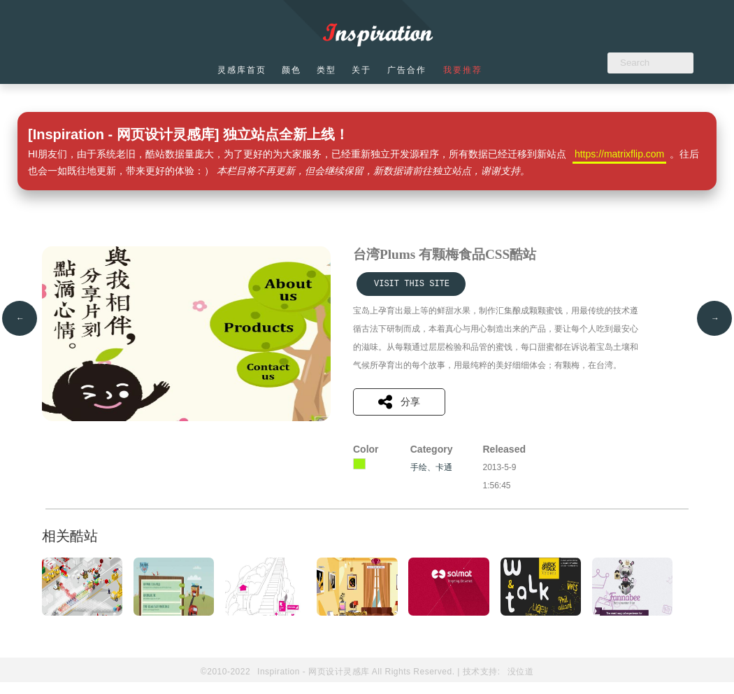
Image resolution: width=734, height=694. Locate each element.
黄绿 (359, 463)
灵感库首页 (242, 70)
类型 (330, 70)
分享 (399, 402)
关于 (366, 70)
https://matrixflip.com (619, 154)
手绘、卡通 (431, 467)
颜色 (293, 70)
